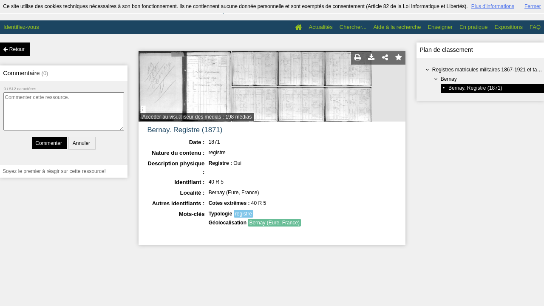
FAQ (535, 27)
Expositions (509, 27)
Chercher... (353, 27)
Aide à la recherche (397, 27)
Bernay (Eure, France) (274, 223)
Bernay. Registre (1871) (475, 88)
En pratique (473, 27)
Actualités (320, 27)
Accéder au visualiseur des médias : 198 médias (197, 117)
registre (243, 214)
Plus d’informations (492, 6)
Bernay (449, 79)
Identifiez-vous (21, 27)
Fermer (532, 6)
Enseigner (440, 27)
